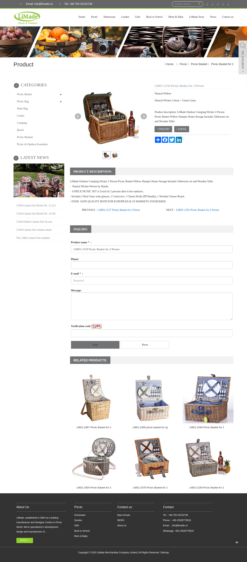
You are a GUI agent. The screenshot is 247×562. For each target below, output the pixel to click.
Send (95, 344)
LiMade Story (196, 16)
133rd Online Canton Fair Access (34, 221)
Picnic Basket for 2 (221, 64)
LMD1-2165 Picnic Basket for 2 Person (197, 210)
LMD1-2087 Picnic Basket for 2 (94, 427)
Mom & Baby (176, 16)
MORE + (24, 540)
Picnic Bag (23, 101)
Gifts (137, 16)
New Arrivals (123, 515)
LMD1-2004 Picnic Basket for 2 (94, 487)
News (213, 16)
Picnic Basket (199, 64)
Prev (78, 116)
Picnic (94, 16)
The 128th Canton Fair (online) (33, 237)
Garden (125, 16)
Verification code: (81, 326)
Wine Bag (22, 108)
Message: (76, 290)
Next (144, 116)
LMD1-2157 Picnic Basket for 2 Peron (119, 210)
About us (121, 525)
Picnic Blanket (25, 137)
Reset (145, 344)
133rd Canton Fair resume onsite (34, 229)
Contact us (228, 16)
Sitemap (164, 552)
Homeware (109, 16)
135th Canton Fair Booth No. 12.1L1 (36, 205)
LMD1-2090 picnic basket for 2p (150, 427)
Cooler (20, 115)
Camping (22, 122)
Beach (20, 130)
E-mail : (77, 273)
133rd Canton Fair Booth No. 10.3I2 (36, 213)
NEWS (120, 520)
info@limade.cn (179, 525)
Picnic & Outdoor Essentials (32, 144)
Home (82, 16)
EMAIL (182, 129)
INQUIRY (163, 129)
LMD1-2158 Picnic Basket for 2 (206, 487)
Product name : (81, 242)
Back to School (154, 16)
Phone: (75, 259)
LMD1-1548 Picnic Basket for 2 (206, 427)
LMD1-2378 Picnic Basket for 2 (150, 487)
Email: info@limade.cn (35, 4)
